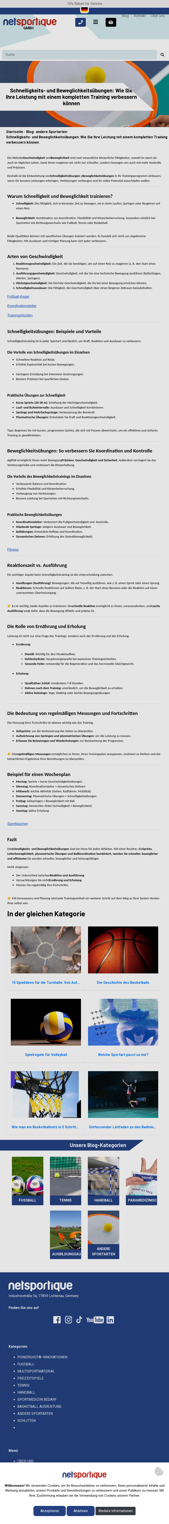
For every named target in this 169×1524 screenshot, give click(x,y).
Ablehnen (80, 1511)
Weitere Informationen (115, 1511)
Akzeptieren (49, 1511)
